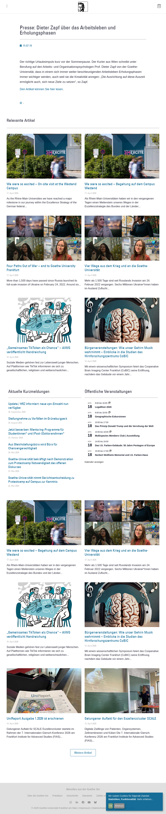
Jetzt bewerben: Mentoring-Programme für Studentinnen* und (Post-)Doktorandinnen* (36, 431)
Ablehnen (119, 805)
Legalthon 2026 (103, 407)
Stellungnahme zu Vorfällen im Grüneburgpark (37, 418)
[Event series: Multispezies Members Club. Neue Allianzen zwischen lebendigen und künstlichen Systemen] (110, 432)
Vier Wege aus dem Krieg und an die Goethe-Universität (116, 268)
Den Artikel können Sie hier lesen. (42, 89)
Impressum (84, 808)
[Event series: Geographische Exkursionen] (109, 413)
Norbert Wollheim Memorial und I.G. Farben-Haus (121, 455)
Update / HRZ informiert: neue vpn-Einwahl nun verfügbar (38, 406)
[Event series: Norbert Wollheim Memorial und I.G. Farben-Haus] (110, 451)
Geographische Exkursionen (110, 416)
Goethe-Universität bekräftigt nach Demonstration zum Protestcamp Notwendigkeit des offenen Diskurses (40, 463)
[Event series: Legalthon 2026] (109, 403)
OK (110, 805)
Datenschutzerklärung (103, 808)
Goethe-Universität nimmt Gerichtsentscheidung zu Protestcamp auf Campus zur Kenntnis (41, 480)
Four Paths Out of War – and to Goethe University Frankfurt (41, 268)
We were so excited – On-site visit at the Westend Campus (42, 186)
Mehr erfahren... (145, 799)
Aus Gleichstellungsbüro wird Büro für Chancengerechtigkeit (32, 446)
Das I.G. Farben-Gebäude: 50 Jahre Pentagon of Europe (125, 445)
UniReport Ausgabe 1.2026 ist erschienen (35, 718)
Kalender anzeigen (94, 462)
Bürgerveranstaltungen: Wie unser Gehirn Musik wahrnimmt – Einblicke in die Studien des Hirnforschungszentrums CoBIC (119, 352)
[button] (83, 752)
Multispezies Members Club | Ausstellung (117, 435)
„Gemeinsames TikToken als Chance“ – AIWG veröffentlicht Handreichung (38, 350)
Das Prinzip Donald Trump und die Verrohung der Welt (124, 426)
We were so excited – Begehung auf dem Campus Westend (120, 186)
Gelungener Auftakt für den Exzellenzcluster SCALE (120, 718)
